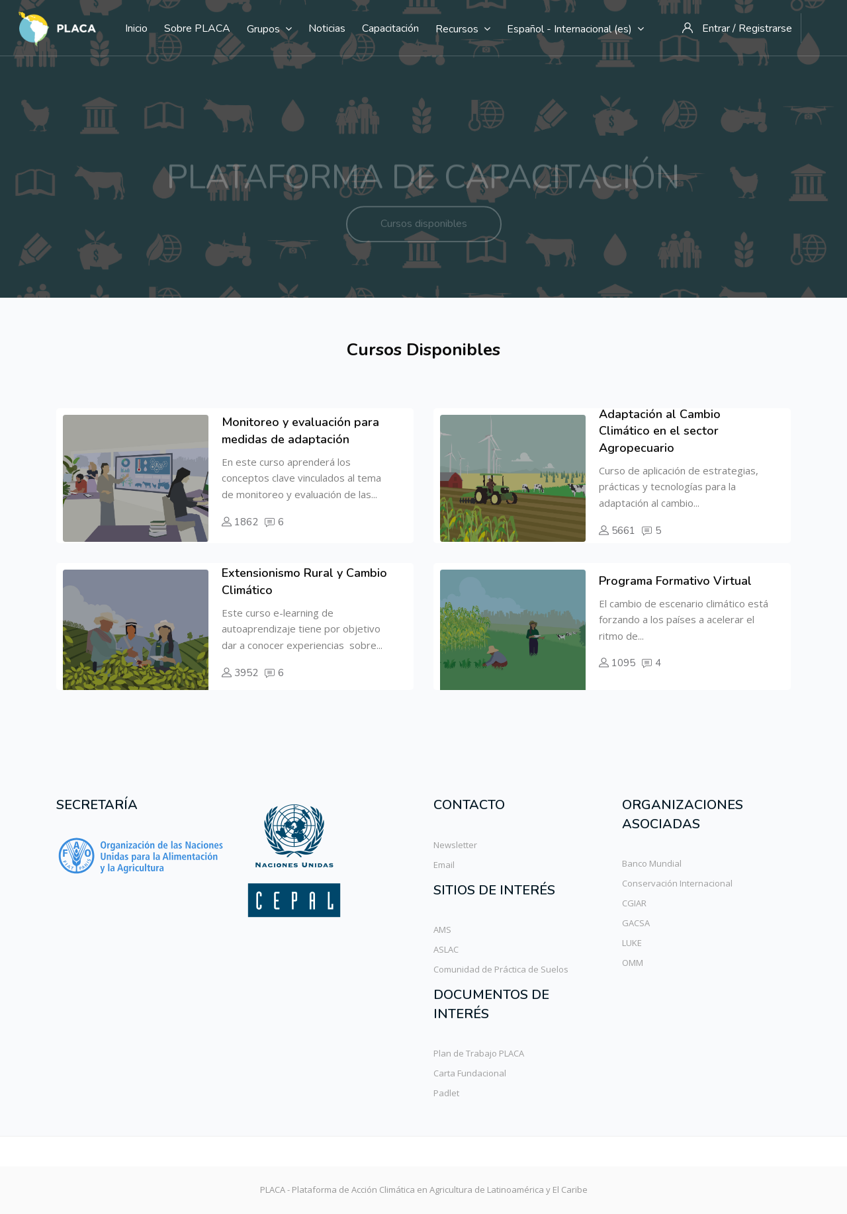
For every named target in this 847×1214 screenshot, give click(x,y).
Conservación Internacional (677, 883)
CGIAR (634, 903)
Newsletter (455, 845)
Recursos (462, 29)
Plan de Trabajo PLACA (478, 1053)
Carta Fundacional (469, 1073)
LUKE (632, 943)
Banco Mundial (652, 863)
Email (444, 865)
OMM (632, 963)
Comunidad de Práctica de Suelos (500, 969)
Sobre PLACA (197, 28)
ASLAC (446, 949)
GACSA (636, 923)
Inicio (136, 28)
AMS (442, 929)
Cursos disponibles (423, 233)
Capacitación (390, 28)
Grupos (269, 29)
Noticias (326, 28)
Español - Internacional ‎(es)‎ (575, 29)
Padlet (446, 1093)
